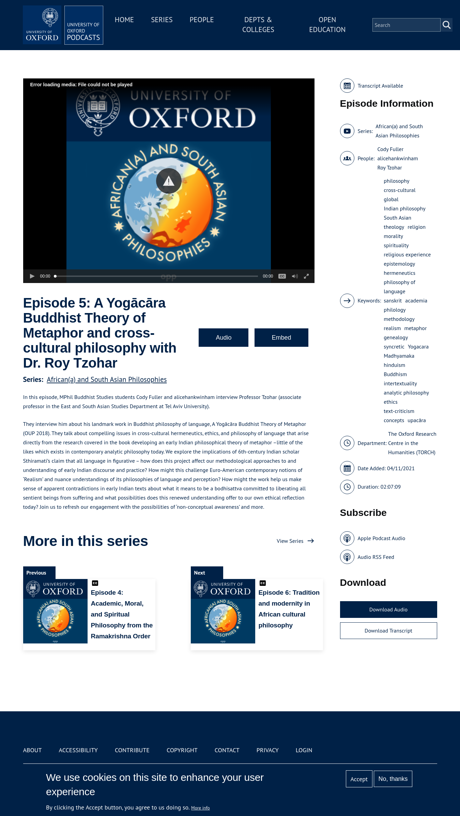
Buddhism (395, 374)
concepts (394, 420)
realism (392, 328)
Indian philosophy (404, 208)
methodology (399, 318)
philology (394, 309)
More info (200, 808)
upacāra (417, 420)
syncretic (394, 346)
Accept (359, 779)
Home (126, 20)
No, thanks (393, 778)
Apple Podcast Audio (381, 538)
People (203, 20)
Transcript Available (380, 85)
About (32, 750)
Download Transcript (388, 630)
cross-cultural (399, 190)
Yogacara (418, 346)
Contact (227, 750)
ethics (391, 401)
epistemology (399, 263)
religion (417, 226)
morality (393, 236)
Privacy (268, 750)
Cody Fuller (390, 149)
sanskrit (393, 300)
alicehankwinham (397, 158)
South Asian (397, 217)
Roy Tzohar (389, 167)
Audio (223, 337)
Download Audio (388, 609)
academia (416, 300)
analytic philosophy (406, 392)
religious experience (407, 254)
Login (304, 750)
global (391, 199)
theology (394, 226)
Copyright (182, 750)
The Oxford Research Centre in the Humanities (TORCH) (412, 443)
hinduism (394, 364)
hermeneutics (399, 272)
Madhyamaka (399, 355)
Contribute (132, 750)
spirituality (396, 245)
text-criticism (399, 410)
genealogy (396, 337)
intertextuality (400, 383)
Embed (281, 337)
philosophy (396, 180)
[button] (169, 181)
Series (163, 20)
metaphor (415, 328)
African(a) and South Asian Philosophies (107, 379)
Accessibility (78, 750)
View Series (290, 540)
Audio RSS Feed (376, 556)
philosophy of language (399, 287)
